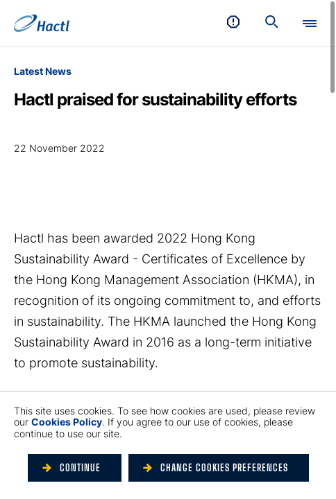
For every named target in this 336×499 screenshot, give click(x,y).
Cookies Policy (66, 422)
